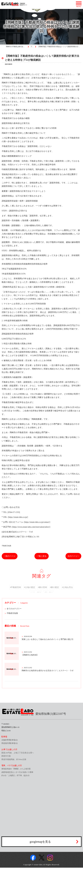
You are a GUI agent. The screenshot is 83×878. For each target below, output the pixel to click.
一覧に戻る (42, 556)
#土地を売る (67, 591)
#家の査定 (54, 591)
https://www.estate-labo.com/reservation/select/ (31, 527)
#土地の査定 (29, 591)
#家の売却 (42, 591)
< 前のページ (9, 556)
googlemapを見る (40, 841)
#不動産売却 (15, 591)
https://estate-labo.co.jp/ (18, 517)
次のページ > (73, 556)
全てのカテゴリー (14, 609)
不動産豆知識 (6, 546)
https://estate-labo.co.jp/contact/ (37, 522)
